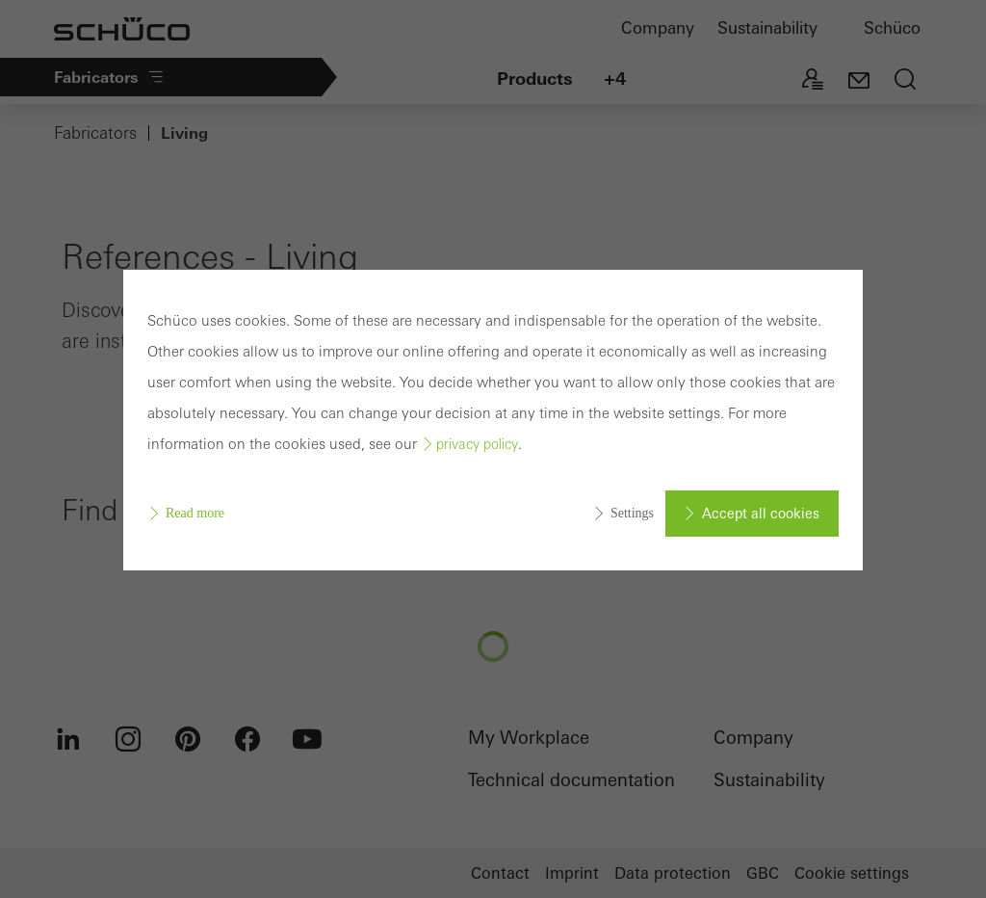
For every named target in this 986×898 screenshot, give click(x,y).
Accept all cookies (760, 513)
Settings (632, 513)
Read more (195, 513)
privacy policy (477, 444)
